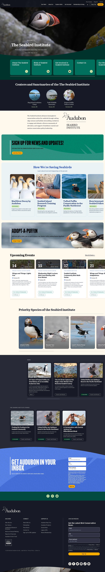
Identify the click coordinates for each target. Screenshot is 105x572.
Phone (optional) (72, 467)
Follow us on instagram (52, 496)
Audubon (5, 4)
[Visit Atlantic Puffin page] (31, 332)
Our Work (43, 4)
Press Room (26, 527)
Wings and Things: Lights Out (22, 279)
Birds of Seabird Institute (40, 64)
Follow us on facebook (48, 496)
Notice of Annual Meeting (12, 531)
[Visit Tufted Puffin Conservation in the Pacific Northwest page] (74, 195)
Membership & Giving (79, 4)
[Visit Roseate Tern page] (57, 332)
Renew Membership (46, 532)
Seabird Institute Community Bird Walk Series (74, 279)
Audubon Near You (46, 522)
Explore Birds (58, 4)
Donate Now (44, 527)
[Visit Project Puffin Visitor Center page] (69, 98)
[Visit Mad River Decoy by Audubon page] (22, 195)
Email (70, 458)
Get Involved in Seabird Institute (62, 64)
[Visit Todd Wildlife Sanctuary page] (52, 98)
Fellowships (26, 525)
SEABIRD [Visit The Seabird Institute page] (85, 394)
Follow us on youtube (57, 496)
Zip (69, 462)
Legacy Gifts (44, 530)
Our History (8, 525)
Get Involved (68, 4)
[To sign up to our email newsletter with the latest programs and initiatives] (77, 459)
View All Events (89, 255)
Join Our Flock (17, 153)
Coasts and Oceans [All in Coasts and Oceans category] (60, 394)
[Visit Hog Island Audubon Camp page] (34, 98)
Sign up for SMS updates (29, 532)
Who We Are (8, 522)
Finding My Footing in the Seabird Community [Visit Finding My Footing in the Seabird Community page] (22, 426)
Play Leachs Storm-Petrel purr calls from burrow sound (93, 318)
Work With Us (26, 522)
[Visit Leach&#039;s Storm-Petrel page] (83, 332)
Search (87, 4)
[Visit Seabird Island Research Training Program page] (48, 195)
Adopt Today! (17, 241)
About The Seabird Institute (20, 64)
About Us (50, 4)
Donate (100, 4)
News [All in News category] (31, 394)
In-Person (15, 294)
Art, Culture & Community (19, 292)
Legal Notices (24, 550)
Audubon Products (46, 525)
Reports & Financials (10, 534)
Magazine (96, 1)
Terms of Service (82, 472)
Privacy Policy (74, 472)
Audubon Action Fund (11, 536)
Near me (93, 4)
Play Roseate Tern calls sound (67, 318)
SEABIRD (16, 206)
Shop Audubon (89, 1)
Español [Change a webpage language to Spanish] (101, 1)
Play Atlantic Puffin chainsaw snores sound (41, 318)
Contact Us (81, 63)
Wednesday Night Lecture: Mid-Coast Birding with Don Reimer (48, 279)
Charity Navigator (8, 542)
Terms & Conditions (76, 482)
